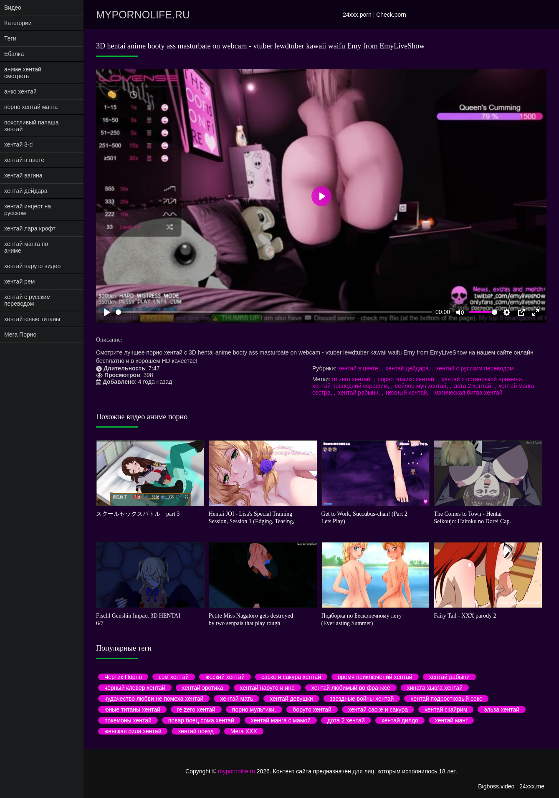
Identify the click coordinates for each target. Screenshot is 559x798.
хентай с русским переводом (27, 300)
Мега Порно (20, 334)
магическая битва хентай (468, 392)
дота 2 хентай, (474, 386)
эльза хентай (501, 709)
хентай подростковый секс (446, 698)
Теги (10, 38)
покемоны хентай (128, 720)
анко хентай (20, 91)
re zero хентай (196, 709)
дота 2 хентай (345, 720)
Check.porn (391, 14)
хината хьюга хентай (435, 687)
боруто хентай (312, 709)
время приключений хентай (375, 677)
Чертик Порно (123, 677)
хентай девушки (291, 698)
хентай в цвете (24, 160)
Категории (18, 23)
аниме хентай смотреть (22, 72)
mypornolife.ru (143, 14)
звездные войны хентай (362, 698)
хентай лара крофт (30, 228)
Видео (12, 7)
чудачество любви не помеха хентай (153, 698)
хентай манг (451, 720)
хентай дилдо (400, 720)
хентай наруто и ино (267, 687)
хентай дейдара (25, 190)
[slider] (274, 312)
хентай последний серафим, (351, 386)
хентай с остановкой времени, (483, 379)
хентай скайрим (446, 709)
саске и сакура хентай (291, 677)
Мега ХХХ (243, 731)
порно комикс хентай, (407, 379)
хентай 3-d (18, 144)
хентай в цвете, (360, 368)
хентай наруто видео (32, 266)
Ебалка (14, 54)
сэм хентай (174, 677)
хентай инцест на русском (27, 209)
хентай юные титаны (32, 319)
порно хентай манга (31, 107)
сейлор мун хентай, (422, 386)
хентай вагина (23, 175)
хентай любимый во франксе (350, 687)
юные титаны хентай (132, 709)
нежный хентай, (408, 392)
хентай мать (236, 698)
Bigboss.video (496, 786)
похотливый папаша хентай (31, 125)
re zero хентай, (352, 379)
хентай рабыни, (360, 392)
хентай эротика (202, 687)
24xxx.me (531, 786)
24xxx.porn (357, 14)
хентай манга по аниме (26, 247)
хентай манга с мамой (281, 720)
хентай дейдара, (408, 368)
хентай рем (19, 281)
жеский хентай (225, 677)
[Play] (107, 312)
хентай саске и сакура (378, 709)
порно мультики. (254, 709)
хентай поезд (195, 731)
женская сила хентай (132, 731)
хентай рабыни (449, 677)
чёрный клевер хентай (134, 687)
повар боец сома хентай (201, 720)
